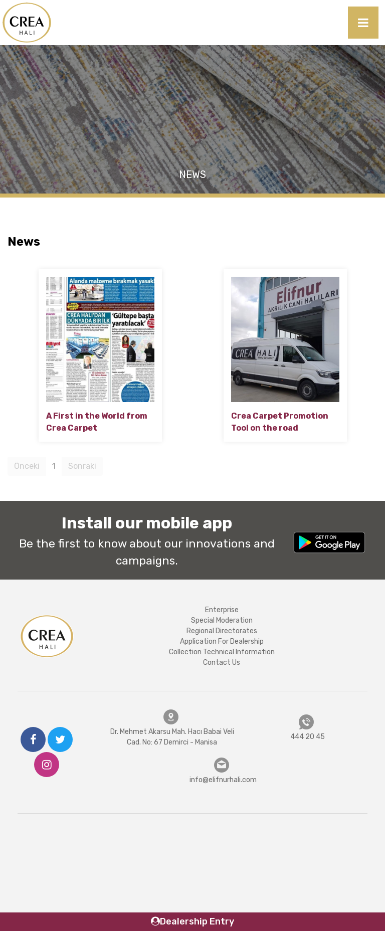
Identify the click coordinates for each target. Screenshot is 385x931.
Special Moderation (222, 620)
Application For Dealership (222, 641)
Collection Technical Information (222, 652)
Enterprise (222, 610)
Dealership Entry (192, 921)
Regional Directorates (221, 631)
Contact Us (221, 662)
